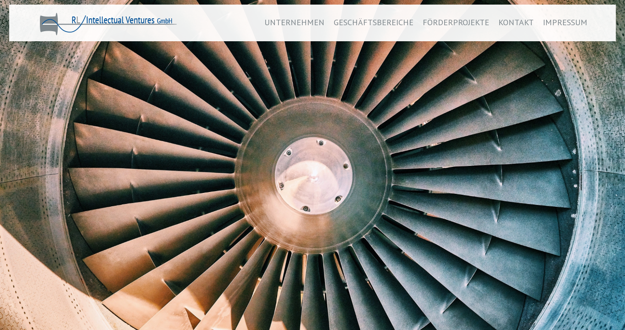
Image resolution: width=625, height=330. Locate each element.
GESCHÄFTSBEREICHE (373, 22)
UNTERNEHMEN (294, 22)
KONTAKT (516, 22)
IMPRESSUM (565, 22)
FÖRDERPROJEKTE (456, 22)
